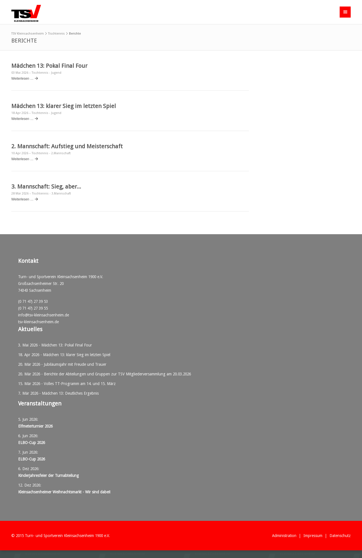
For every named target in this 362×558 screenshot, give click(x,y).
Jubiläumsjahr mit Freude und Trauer (75, 364)
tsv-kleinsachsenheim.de (38, 322)
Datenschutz (340, 535)
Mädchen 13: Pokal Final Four (49, 65)
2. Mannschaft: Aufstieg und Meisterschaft (67, 146)
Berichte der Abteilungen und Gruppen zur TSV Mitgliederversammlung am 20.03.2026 (117, 374)
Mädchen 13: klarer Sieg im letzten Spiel (63, 106)
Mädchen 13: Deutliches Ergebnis (70, 393)
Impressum (312, 535)
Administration (284, 535)
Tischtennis (56, 33)
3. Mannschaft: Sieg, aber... (46, 186)
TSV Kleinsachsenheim (27, 33)
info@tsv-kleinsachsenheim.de (43, 315)
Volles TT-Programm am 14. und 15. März (80, 383)
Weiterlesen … (22, 79)
